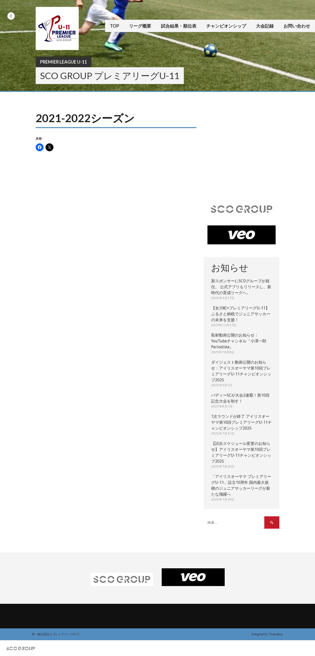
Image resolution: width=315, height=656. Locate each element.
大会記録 (265, 26)
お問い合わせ (297, 26)
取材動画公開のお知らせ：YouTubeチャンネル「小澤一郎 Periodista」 (238, 341)
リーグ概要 (140, 26)
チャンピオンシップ (226, 26)
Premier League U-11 (63, 62)
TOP (114, 26)
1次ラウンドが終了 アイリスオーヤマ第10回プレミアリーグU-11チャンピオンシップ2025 (241, 422)
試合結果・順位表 (178, 26)
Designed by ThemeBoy (267, 634)
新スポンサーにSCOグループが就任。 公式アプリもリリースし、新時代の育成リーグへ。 (241, 287)
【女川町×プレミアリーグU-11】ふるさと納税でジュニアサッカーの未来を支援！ (240, 314)
